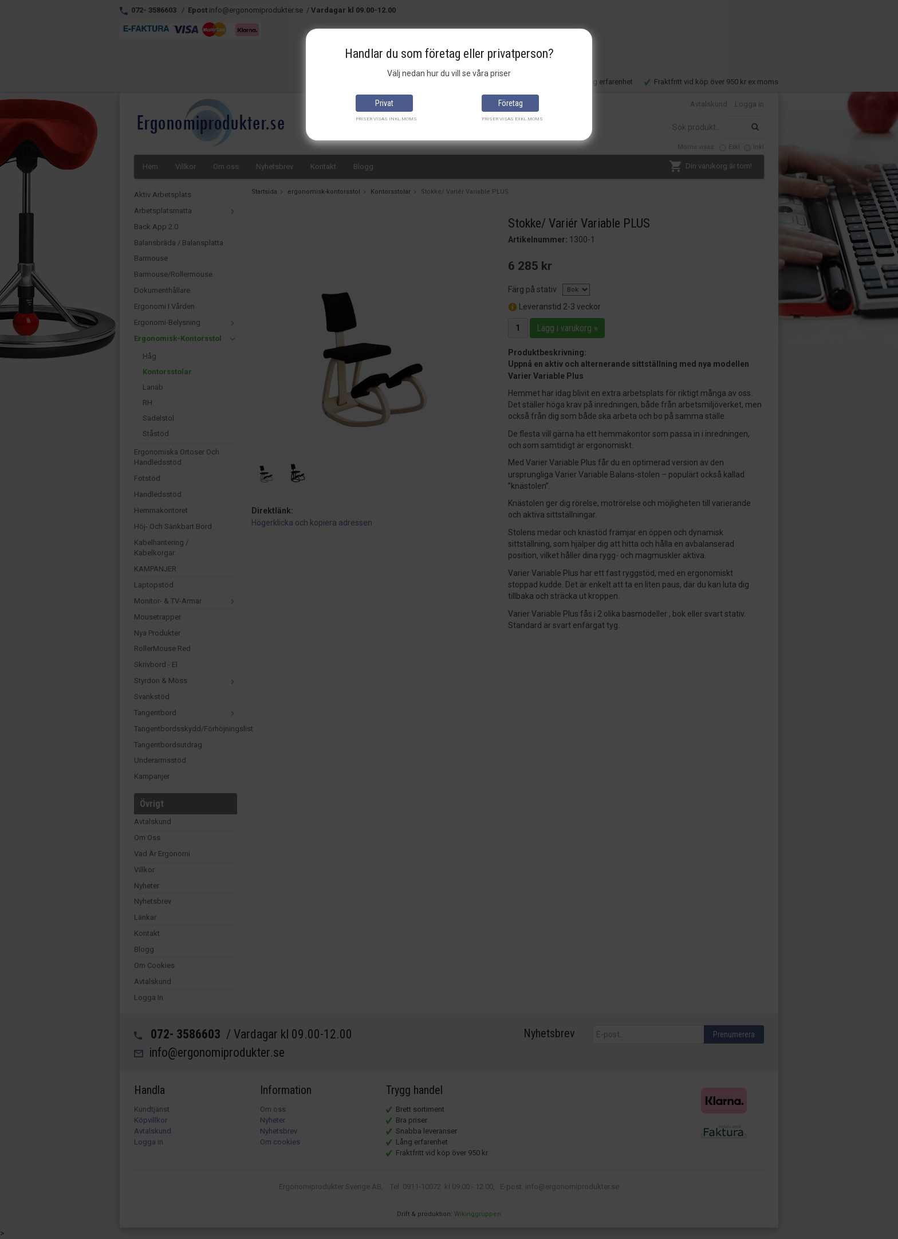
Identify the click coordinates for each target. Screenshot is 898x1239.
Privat (384, 103)
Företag (510, 103)
